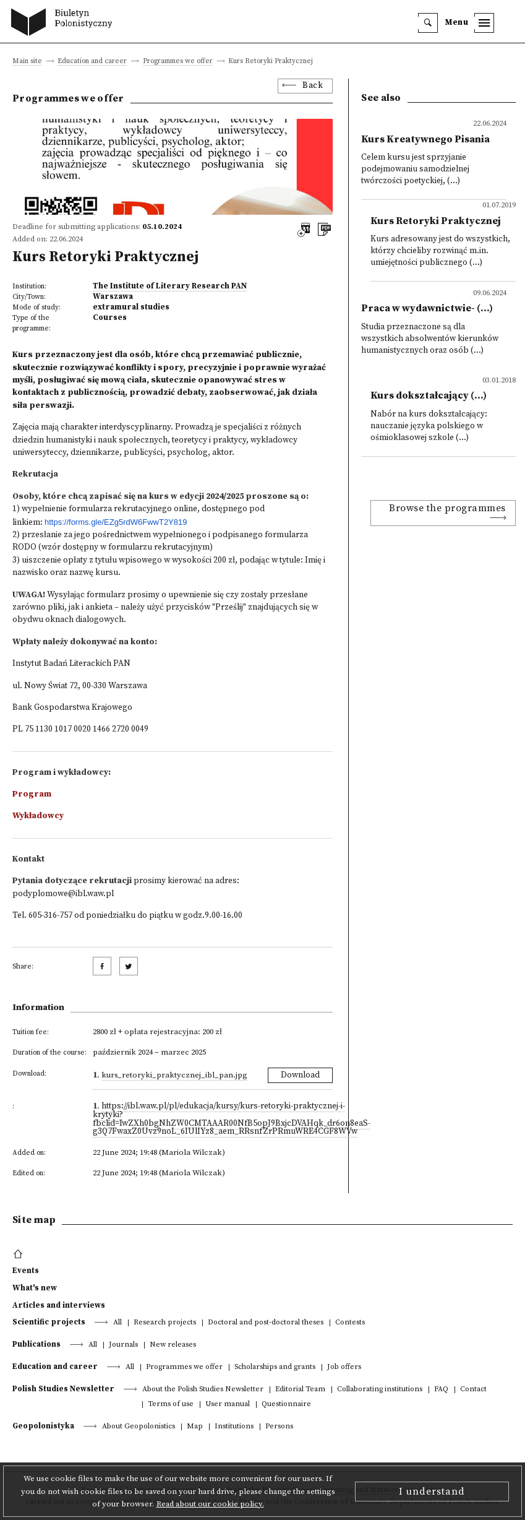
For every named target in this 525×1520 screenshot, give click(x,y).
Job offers (344, 1367)
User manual (227, 1404)
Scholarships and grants (274, 1367)
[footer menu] (19, 1254)
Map (195, 1426)
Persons (279, 1426)
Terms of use (171, 1404)
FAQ (441, 1389)
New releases (173, 1345)
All (117, 1322)
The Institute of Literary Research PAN (170, 286)
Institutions (234, 1426)
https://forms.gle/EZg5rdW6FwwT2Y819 (116, 522)
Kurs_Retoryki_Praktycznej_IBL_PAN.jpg (174, 1075)
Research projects (165, 1322)
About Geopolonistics (138, 1426)
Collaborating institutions (379, 1389)
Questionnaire (286, 1404)
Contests (350, 1322)
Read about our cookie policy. (210, 1504)
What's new (34, 1288)
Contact (473, 1389)
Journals (123, 1345)
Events (25, 1271)
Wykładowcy (38, 816)
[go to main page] (64, 23)
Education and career (92, 62)
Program (31, 794)
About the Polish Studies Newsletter (202, 1389)
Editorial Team (300, 1389)
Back (312, 85)
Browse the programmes (447, 508)
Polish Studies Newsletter (63, 1389)
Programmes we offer (178, 62)
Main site (27, 62)
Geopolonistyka (43, 1426)
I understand (432, 1491)
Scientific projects (48, 1322)
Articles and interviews (58, 1305)
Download (300, 1075)
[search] (428, 23)
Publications (36, 1344)
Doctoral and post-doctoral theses (265, 1322)
